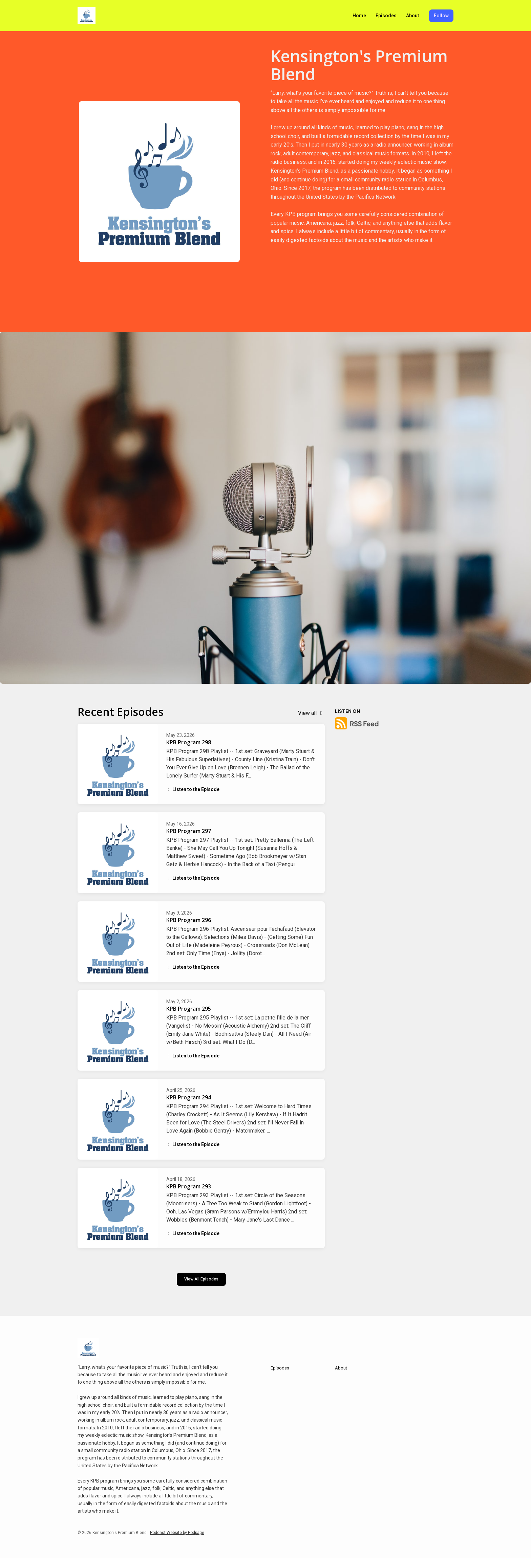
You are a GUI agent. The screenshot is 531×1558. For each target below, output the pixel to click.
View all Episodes (201, 1278)
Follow (441, 15)
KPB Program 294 (188, 1097)
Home (359, 15)
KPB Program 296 (188, 920)
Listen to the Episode (192, 789)
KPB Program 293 (188, 1186)
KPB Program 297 (188, 831)
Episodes (386, 15)
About (412, 15)
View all (311, 713)
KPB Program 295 (188, 1008)
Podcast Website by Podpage (177, 1532)
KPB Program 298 (188, 742)
